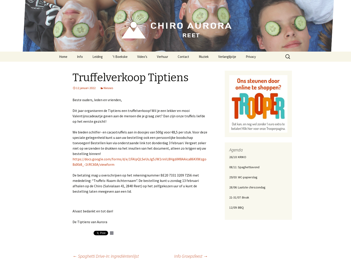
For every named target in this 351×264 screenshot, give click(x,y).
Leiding (97, 57)
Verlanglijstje (227, 57)
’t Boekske (120, 57)
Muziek (204, 57)
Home (63, 57)
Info (80, 57)
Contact (183, 57)
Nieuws (108, 88)
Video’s (142, 57)
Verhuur (162, 57)
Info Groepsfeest (191, 256)
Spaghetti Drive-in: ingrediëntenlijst (106, 256)
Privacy (251, 57)
